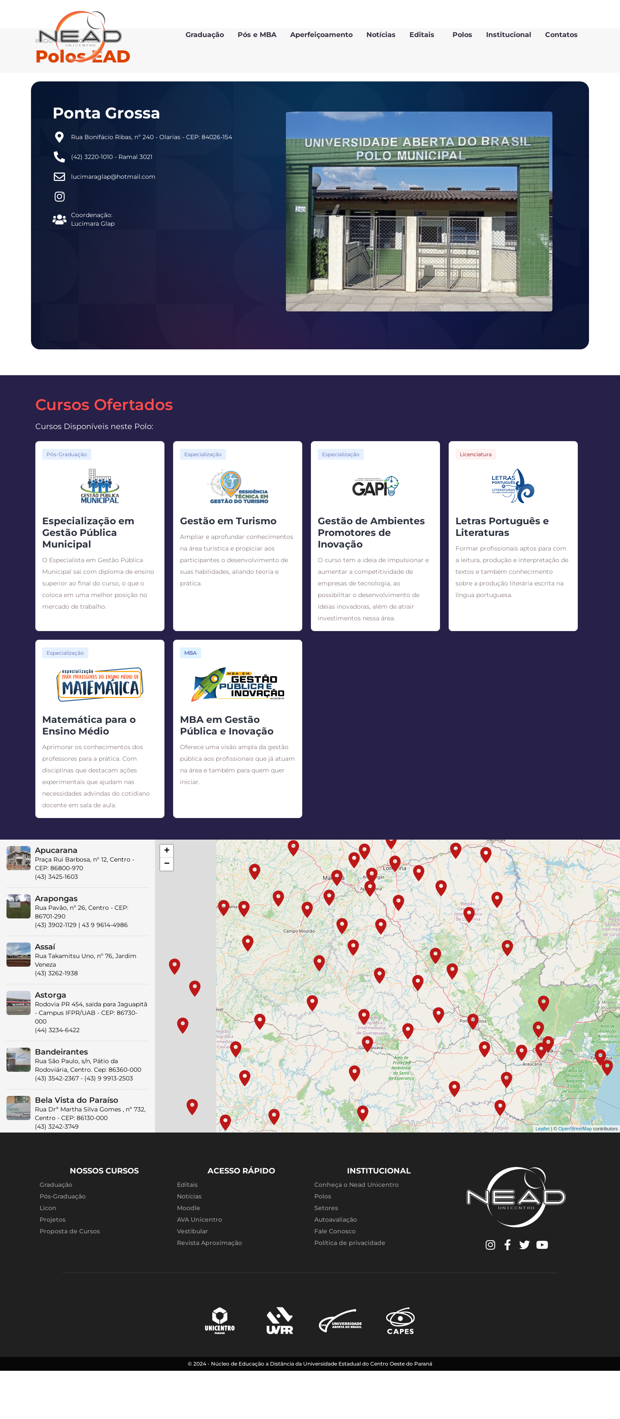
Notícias (381, 35)
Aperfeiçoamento (321, 35)
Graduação (205, 35)
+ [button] (167, 892)
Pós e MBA (257, 35)
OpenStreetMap (575, 1170)
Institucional (508, 35)
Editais (424, 35)
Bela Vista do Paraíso (76, 1141)
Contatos (561, 35)
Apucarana (56, 891)
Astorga (50, 1036)
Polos (462, 35)
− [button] (167, 905)
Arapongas (56, 939)
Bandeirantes (61, 1093)
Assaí (45, 988)
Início (44, 82)
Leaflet (543, 1170)
